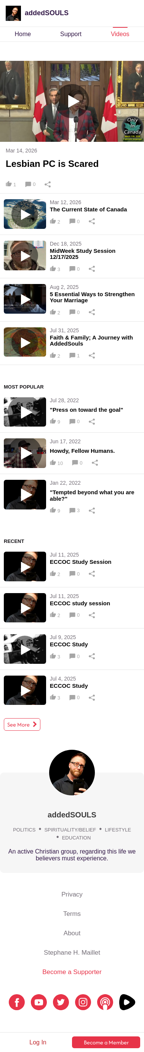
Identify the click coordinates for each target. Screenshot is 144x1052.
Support (71, 34)
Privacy (72, 894)
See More (22, 724)
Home (22, 34)
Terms (72, 913)
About (72, 933)
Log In (37, 1042)
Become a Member (106, 1042)
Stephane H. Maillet (72, 952)
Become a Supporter (71, 972)
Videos (120, 34)
